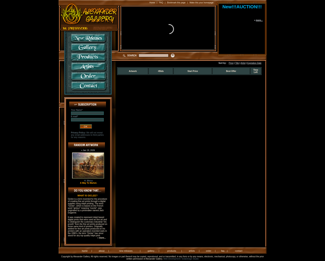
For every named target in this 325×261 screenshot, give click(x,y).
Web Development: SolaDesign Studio (181, 259)
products (171, 251)
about (102, 251)
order (208, 251)
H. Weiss (88, 181)
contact (238, 251)
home (85, 251)
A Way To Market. (88, 183)
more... (259, 20)
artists (192, 251)
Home (152, 2)
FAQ (161, 2)
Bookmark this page (176, 2)
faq (222, 251)
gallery (151, 251)
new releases (126, 251)
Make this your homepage (201, 2)
